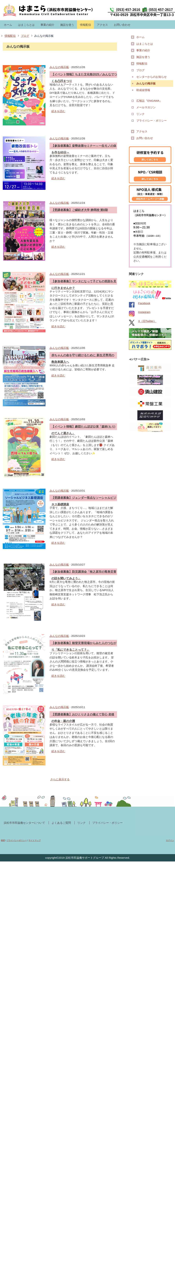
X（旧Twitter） (147, 321)
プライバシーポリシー (17, 840)
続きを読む (58, 111)
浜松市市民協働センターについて (24, 822)
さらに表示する (60, 779)
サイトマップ (35, 840)
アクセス (102, 24)
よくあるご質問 (61, 822)
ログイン (170, 840)
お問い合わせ (122, 24)
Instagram (144, 312)
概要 (3, 840)
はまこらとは (26, 24)
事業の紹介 (47, 24)
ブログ (25, 35)
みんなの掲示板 (44, 35)
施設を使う (67, 24)
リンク (81, 822)
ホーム (8, 24)
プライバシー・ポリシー (107, 822)
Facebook (144, 303)
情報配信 (85, 24)
